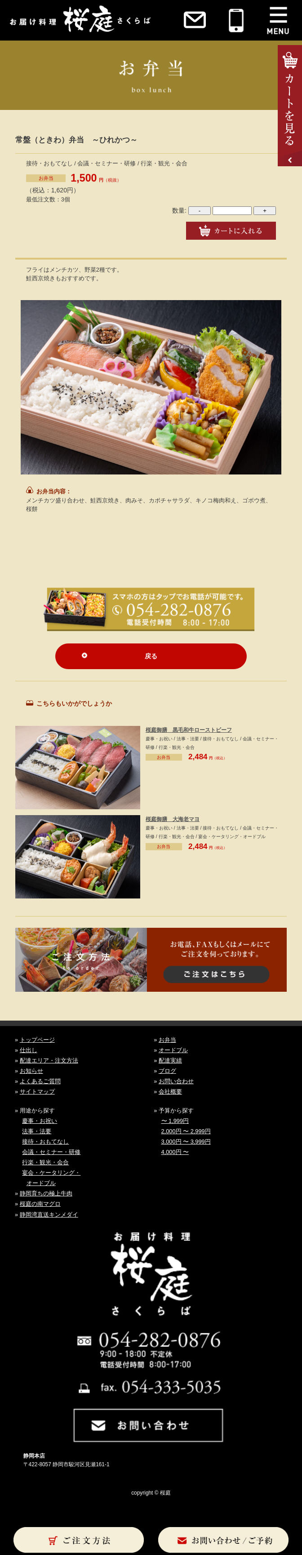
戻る (151, 656)
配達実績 (170, 1060)
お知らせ (31, 1070)
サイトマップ (37, 1091)
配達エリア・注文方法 (49, 1060)
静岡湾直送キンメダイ (49, 1214)
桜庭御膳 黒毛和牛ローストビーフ (189, 730)
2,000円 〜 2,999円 (186, 1131)
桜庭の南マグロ (40, 1203)
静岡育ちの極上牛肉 (46, 1193)
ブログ (167, 1070)
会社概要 (170, 1091)
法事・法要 (36, 1131)
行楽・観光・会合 (45, 1162)
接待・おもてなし (45, 1141)
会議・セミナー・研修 (51, 1152)
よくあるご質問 (40, 1081)
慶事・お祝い (39, 1120)
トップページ (37, 1039)
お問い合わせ (176, 1081)
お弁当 (46, 178)
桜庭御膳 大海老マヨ (173, 819)
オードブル (173, 1050)
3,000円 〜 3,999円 (186, 1141)
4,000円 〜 (175, 1152)
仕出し (28, 1050)
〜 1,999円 (175, 1120)
